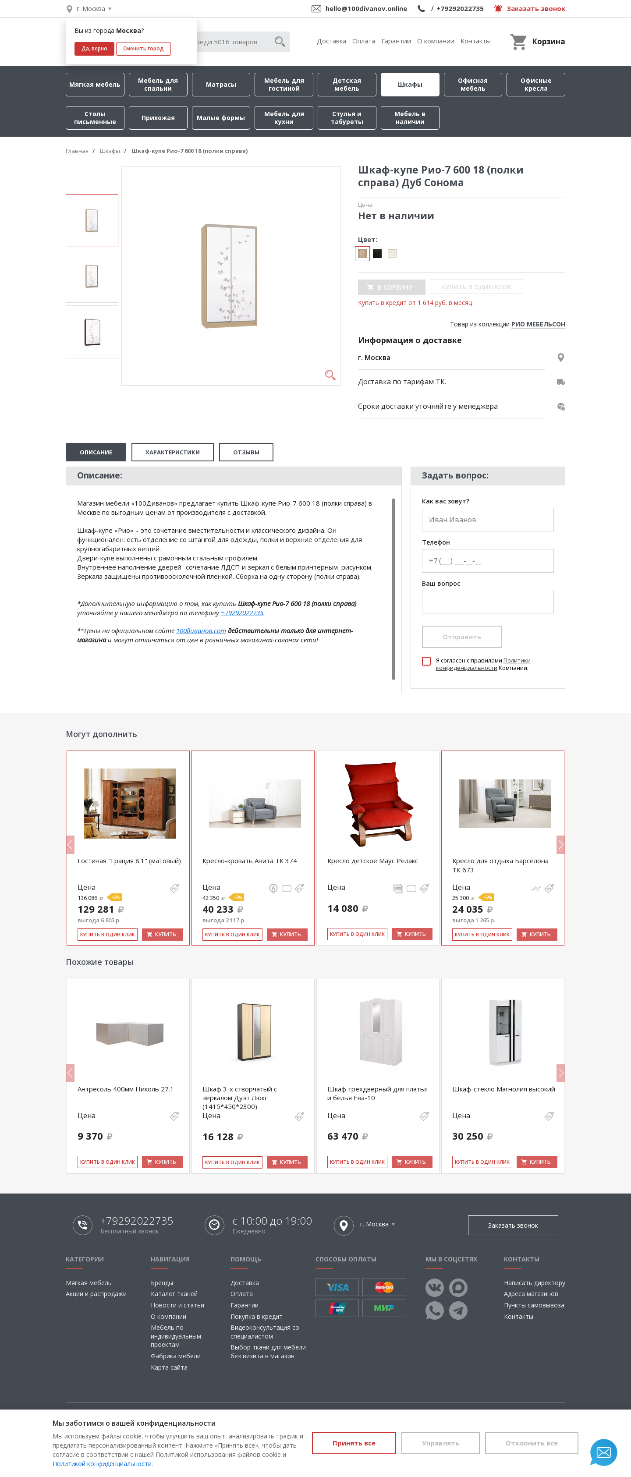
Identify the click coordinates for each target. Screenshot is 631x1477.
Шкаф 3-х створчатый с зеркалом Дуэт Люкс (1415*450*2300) (239, 1097)
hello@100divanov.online (366, 8)
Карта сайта (169, 1367)
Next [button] (561, 845)
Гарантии (396, 40)
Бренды (162, 1283)
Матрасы (221, 84)
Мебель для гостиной (284, 84)
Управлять (440, 1442)
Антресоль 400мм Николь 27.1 (126, 1088)
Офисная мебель (473, 84)
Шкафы (410, 84)
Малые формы (221, 117)
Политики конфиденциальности (483, 664)
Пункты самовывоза (534, 1305)
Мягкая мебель (95, 84)
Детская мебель (347, 84)
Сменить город (143, 48)
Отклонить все (532, 1442)
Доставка (331, 40)
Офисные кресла (536, 84)
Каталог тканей (174, 1293)
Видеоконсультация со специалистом (264, 1331)
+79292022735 (460, 8)
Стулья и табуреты (347, 118)
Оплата (363, 40)
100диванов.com (201, 630)
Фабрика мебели (176, 1356)
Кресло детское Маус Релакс (372, 860)
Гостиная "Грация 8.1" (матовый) (129, 860)
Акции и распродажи (96, 1293)
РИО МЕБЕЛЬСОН (538, 324)
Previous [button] (70, 845)
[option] (92, 220)
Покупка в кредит (256, 1316)
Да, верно (94, 48)
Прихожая (158, 117)
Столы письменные (95, 118)
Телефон (436, 542)
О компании (435, 40)
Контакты (476, 40)
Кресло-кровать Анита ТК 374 (249, 860)
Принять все (354, 1442)
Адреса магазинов (531, 1293)
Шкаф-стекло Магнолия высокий (503, 1088)
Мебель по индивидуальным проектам (176, 1336)
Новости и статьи (177, 1305)
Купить (165, 934)
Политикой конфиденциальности (102, 1463)
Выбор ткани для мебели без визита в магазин (268, 1351)
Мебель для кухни (284, 118)
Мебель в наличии (409, 118)
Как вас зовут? (445, 501)
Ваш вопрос (441, 584)
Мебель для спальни (158, 84)
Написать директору (534, 1283)
